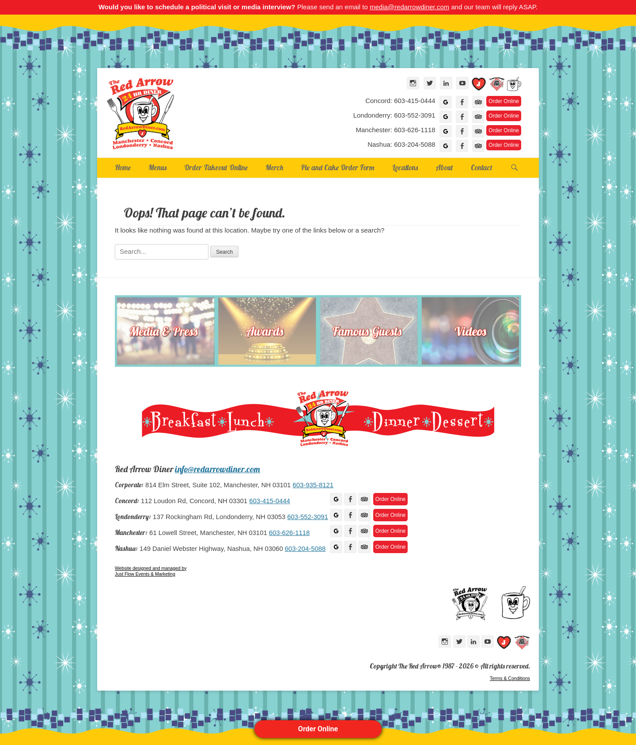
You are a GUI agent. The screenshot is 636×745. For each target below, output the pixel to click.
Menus (157, 167)
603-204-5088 (305, 548)
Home (123, 167)
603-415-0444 (269, 500)
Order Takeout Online (216, 167)
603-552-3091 (307, 516)
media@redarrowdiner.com (409, 7)
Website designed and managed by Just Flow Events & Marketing (150, 571)
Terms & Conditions (510, 678)
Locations (405, 167)
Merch (274, 167)
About (444, 167)
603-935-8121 (312, 485)
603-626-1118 (289, 532)
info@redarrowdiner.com (217, 469)
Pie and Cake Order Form (338, 167)
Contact (481, 167)
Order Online (318, 729)
